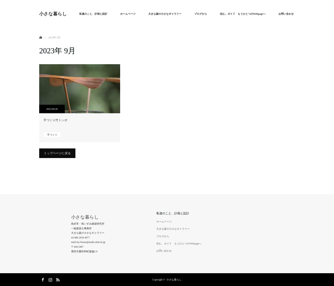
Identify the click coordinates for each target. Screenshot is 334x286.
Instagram (50, 279)
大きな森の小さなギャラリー (164, 13)
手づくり (52, 134)
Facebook (42, 279)
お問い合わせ (286, 13)
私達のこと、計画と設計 (93, 13)
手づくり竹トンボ (55, 120)
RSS (57, 279)
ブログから (200, 13)
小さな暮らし (53, 13)
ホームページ (127, 13)
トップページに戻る (57, 153)
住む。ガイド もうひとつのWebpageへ (243, 13)
